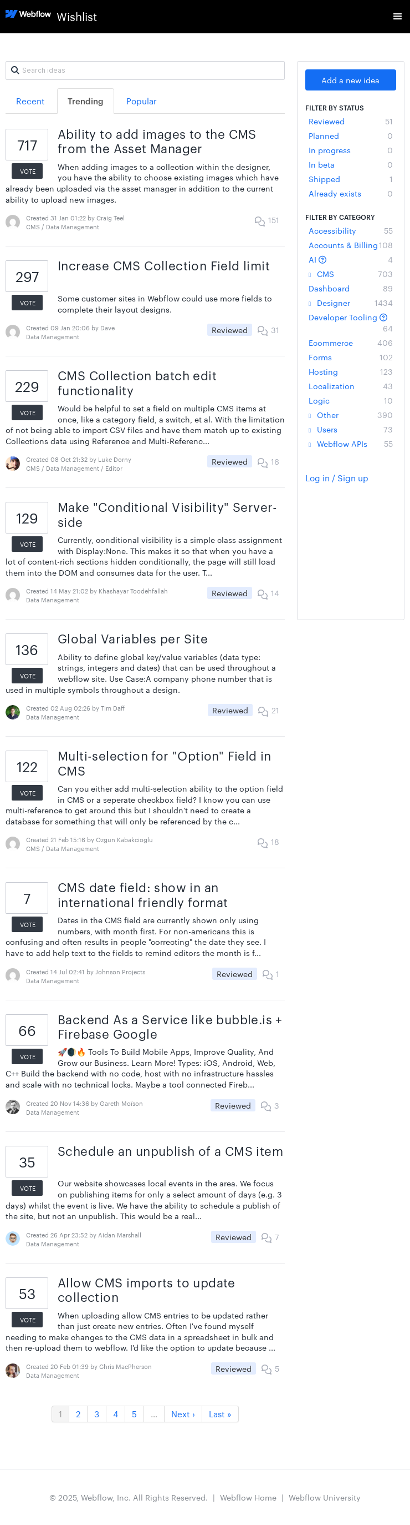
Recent (30, 101)
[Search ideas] (145, 70)
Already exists (351, 193)
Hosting (351, 371)
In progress (351, 149)
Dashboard (351, 288)
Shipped (351, 178)
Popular (141, 101)
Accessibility (351, 230)
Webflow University (325, 1497)
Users (351, 429)
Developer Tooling (351, 322)
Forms (351, 357)
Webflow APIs (351, 443)
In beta (351, 164)
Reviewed (351, 121)
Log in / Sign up (336, 478)
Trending (86, 101)
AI (351, 259)
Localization (351, 385)
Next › (183, 1414)
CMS (351, 273)
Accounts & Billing (351, 244)
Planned (351, 135)
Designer (351, 302)
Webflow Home (248, 1497)
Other (351, 414)
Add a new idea (350, 79)
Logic (351, 400)
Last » (220, 1414)
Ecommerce (351, 342)
